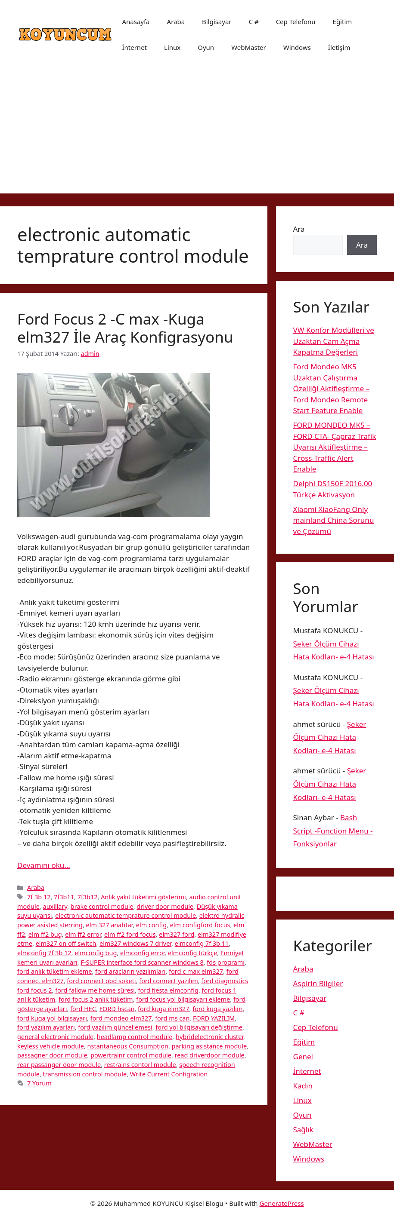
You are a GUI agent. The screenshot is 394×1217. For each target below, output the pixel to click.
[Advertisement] (197, 133)
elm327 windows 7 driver (135, 943)
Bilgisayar (216, 21)
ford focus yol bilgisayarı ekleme (183, 999)
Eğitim (342, 21)
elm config (151, 925)
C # (254, 21)
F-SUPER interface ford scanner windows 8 (142, 962)
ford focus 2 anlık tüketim (96, 999)
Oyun (206, 47)
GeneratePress (282, 1203)
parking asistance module (209, 1046)
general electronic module (55, 1037)
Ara (299, 229)
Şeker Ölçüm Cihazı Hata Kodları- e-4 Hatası (329, 737)
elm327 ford (176, 934)
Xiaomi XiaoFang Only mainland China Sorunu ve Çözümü (333, 520)
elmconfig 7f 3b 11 (202, 943)
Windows (297, 47)
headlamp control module (135, 1037)
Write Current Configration (169, 1074)
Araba (176, 21)
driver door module (165, 906)
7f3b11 (64, 897)
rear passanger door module (59, 1065)
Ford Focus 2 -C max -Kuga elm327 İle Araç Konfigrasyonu (125, 328)
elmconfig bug (95, 953)
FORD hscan (117, 1009)
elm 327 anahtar (109, 925)
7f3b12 (88, 897)
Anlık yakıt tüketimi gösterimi (143, 897)
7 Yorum (39, 1083)
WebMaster (248, 47)
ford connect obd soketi (101, 981)
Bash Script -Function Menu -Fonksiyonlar (333, 830)
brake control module (102, 906)
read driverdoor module (210, 1055)
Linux (172, 47)
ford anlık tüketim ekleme (54, 971)
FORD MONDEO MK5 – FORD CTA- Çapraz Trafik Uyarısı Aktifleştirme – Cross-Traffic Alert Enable (334, 447)
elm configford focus (200, 925)
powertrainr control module (130, 1055)
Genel (303, 1056)
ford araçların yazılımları (130, 971)
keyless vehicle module (50, 1046)
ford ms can (172, 1018)
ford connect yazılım (168, 981)
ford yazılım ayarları (46, 1027)
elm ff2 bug (45, 934)
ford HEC (83, 1009)
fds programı (226, 962)
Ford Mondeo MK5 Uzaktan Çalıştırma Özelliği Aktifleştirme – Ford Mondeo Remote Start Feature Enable (331, 388)
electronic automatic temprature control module (125, 915)
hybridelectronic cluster (209, 1037)
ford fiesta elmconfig (168, 990)
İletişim (339, 47)
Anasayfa (135, 21)
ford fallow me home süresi (95, 990)
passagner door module (52, 1055)
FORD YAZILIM (214, 1018)
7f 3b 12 (38, 897)
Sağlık (303, 1129)
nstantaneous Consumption (127, 1046)
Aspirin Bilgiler (318, 983)
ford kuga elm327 (163, 1009)
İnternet (134, 47)
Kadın (303, 1086)
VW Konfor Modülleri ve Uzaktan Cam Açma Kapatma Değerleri (333, 341)
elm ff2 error (83, 934)
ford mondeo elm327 (121, 1018)
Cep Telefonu (296, 21)
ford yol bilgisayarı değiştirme (198, 1027)
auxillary (55, 906)
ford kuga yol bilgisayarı (52, 1018)
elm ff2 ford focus (130, 934)
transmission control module (85, 1074)
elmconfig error (142, 953)
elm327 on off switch (66, 943)
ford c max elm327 (196, 971)
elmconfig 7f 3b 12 (44, 953)
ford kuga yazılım (217, 1009)
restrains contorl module (140, 1065)
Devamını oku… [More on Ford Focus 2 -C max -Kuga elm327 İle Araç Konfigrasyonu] (43, 865)
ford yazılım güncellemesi (115, 1027)
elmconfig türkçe (192, 953)
